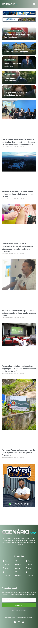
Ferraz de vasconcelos (13, 30)
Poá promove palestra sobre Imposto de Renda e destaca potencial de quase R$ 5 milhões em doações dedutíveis (18, 142)
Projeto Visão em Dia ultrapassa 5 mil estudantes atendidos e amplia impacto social (19, 313)
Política (6, 565)
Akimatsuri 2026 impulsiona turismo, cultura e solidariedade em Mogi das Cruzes (17, 194)
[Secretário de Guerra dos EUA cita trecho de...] (19, 62)
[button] (34, 4)
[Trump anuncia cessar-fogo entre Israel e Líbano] (19, 77)
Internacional (10, 59)
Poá (6, 45)
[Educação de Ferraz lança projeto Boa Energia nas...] (19, 34)
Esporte (6, 576)
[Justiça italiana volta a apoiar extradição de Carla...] (19, 91)
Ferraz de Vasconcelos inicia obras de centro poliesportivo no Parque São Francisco (18, 452)
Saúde (6, 568)
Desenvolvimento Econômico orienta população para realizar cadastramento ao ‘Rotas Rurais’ (19, 368)
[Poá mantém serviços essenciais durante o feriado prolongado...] (19, 48)
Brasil (7, 88)
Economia (7, 572)
